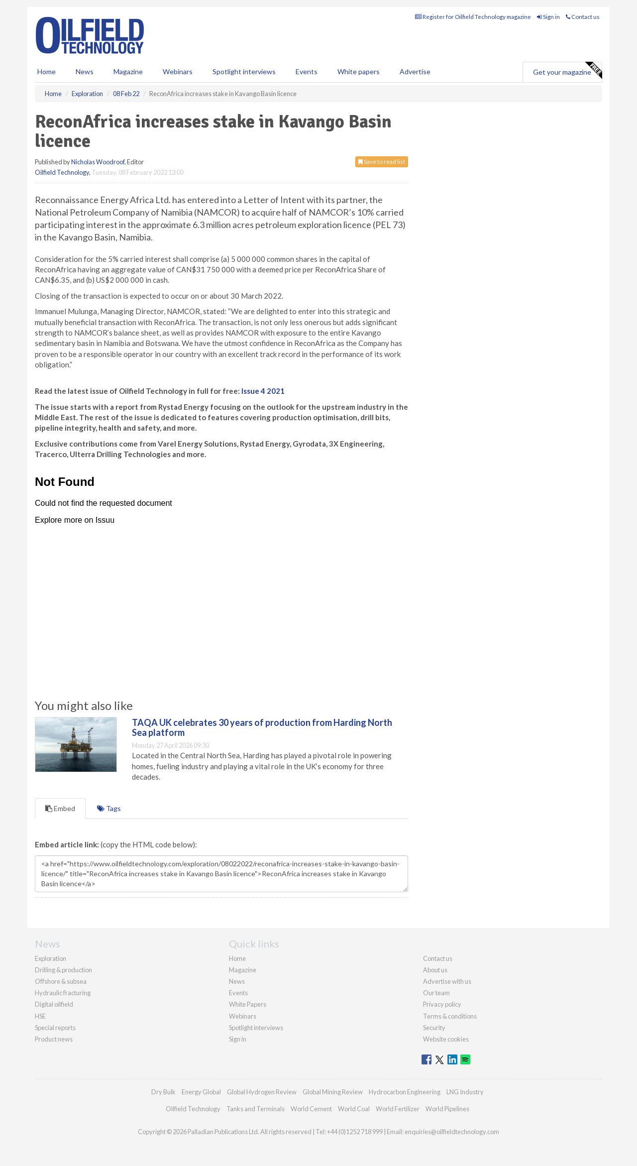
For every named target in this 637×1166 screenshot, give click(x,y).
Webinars (178, 71)
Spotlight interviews (244, 71)
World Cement (311, 1109)
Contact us (583, 16)
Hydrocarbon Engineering (404, 1092)
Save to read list (381, 161)
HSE (40, 1016)
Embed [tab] (60, 808)
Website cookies (446, 1039)
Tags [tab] (109, 808)
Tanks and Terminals (255, 1109)
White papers (358, 71)
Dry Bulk (163, 1092)
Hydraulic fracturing (63, 993)
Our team (436, 993)
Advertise (415, 71)
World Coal (354, 1109)
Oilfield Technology (62, 172)
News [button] (85, 71)
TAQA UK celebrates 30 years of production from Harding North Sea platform (262, 727)
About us (435, 970)
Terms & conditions (450, 1016)
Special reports (55, 1028)
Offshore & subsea (61, 981)
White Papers (247, 1004)
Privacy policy (442, 1004)
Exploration (50, 958)
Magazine (128, 71)
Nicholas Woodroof (97, 162)
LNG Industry (465, 1092)
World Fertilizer (398, 1109)
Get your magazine (567, 70)
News (237, 981)
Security (434, 1028)
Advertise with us (447, 981)
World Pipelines (447, 1109)
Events (307, 71)
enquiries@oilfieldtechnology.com (452, 1132)
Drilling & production (63, 970)
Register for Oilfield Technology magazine (473, 16)
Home (46, 71)
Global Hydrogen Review (262, 1092)
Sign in (548, 16)
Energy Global (201, 1092)
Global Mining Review (333, 1092)
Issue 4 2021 (263, 390)
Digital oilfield (54, 1004)
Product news (54, 1039)
